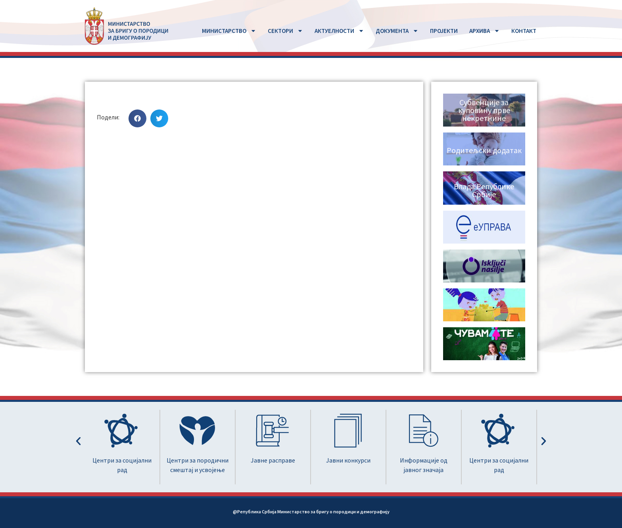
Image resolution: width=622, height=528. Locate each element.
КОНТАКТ (523, 31)
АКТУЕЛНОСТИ (339, 31)
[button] (137, 118)
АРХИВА (484, 31)
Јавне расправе (273, 460)
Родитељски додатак (484, 150)
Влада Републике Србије (484, 190)
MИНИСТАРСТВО (229, 31)
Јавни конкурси (348, 460)
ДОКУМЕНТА (397, 31)
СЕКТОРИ (285, 31)
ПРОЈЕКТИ (444, 31)
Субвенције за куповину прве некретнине (484, 110)
